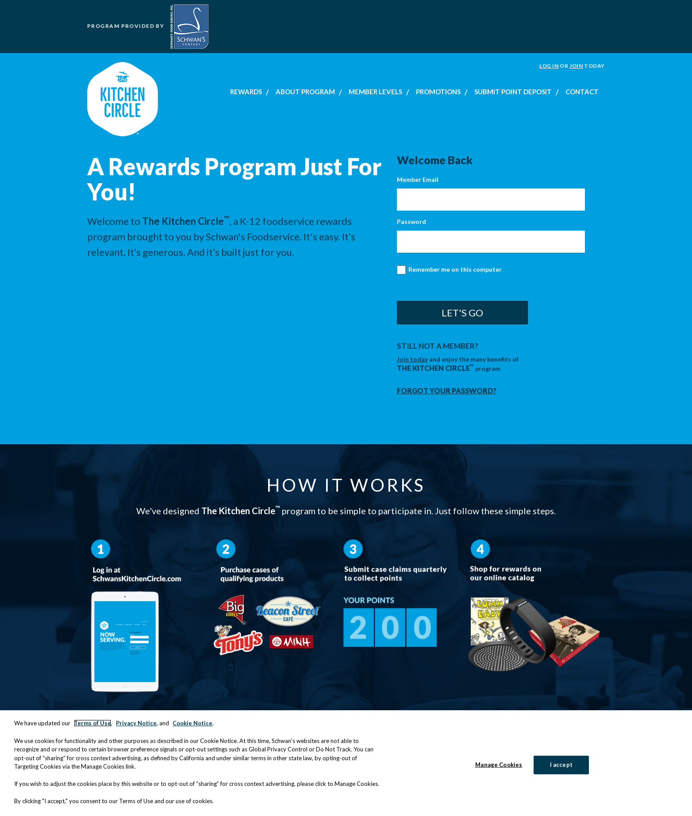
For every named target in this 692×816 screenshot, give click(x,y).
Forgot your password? (446, 390)
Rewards (246, 92)
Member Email (417, 179)
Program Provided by (147, 26)
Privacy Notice (136, 724)
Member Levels (375, 92)
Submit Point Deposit (513, 92)
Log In (549, 65)
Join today (412, 359)
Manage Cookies (498, 766)
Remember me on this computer (449, 270)
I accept (561, 766)
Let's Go (462, 313)
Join (576, 65)
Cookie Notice (192, 724)
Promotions (438, 92)
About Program (305, 92)
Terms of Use (92, 724)
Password (411, 221)
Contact (582, 92)
